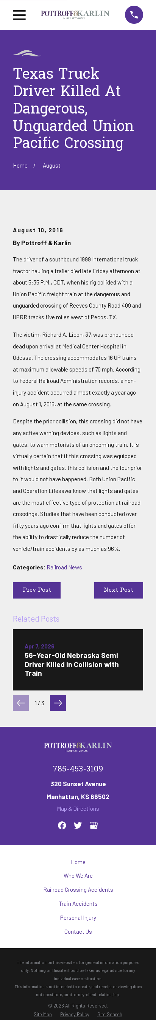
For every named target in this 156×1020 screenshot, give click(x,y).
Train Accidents (78, 903)
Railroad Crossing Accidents (78, 889)
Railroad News (64, 567)
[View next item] (58, 703)
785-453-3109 (78, 769)
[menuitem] (43, 1014)
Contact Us (78, 931)
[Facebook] (62, 825)
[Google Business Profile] (94, 825)
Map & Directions (78, 808)
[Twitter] (78, 825)
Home (78, 861)
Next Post (118, 590)
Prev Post (37, 590)
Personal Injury (78, 917)
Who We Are (78, 875)
